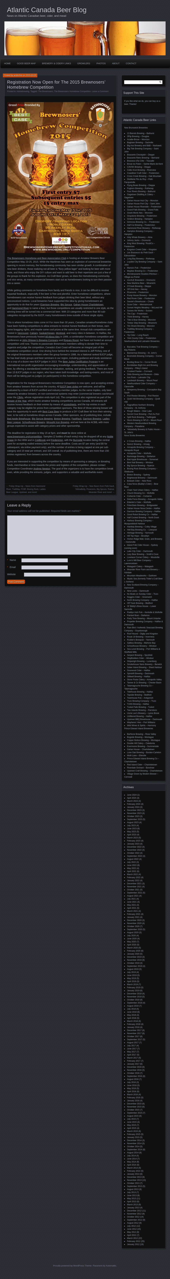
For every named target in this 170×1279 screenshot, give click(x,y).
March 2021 (132, 911)
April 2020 (131, 945)
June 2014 (132, 1159)
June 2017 (132, 1048)
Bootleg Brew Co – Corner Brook (142, 362)
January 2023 (133, 844)
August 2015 (132, 1116)
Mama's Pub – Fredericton (139, 268)
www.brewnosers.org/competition (24, 436)
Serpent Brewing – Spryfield (139, 655)
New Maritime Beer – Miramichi (141, 283)
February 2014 (133, 1171)
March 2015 (132, 1131)
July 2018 (131, 1009)
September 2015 (134, 1113)
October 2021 (133, 890)
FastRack (77, 418)
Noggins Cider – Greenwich (139, 597)
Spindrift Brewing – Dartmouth (140, 673)
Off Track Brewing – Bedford (140, 603)
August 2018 (132, 1006)
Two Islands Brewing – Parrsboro (142, 710)
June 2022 (132, 865)
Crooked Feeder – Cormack (139, 371)
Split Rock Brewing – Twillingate (141, 417)
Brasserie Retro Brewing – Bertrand (143, 158)
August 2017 (132, 1042)
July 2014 (131, 1155)
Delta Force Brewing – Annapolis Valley (145, 499)
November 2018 (134, 997)
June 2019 (132, 975)
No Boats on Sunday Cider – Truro (142, 594)
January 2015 (133, 1137)
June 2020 (132, 938)
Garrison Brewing (50, 304)
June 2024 (132, 795)
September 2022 (134, 856)
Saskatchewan (47, 333)
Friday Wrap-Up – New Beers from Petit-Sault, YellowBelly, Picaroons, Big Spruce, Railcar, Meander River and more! (94, 489)
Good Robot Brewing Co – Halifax (142, 514)
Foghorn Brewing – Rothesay (140, 188)
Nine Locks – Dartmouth (138, 591)
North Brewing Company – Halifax (142, 600)
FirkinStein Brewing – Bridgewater (142, 505)
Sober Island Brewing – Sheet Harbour (144, 667)
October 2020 (133, 926)
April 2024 (131, 798)
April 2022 (131, 871)
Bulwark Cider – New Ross (139, 481)
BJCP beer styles (69, 386)
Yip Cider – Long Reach (138, 335)
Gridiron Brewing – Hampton (140, 219)
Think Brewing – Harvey (138, 317)
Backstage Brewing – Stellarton (141, 456)
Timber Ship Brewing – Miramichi (142, 323)
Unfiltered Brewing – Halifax (139, 716)
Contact (131, 63)
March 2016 (132, 1094)
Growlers (83, 63)
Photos (101, 63)
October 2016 (133, 1073)
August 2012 (132, 1223)
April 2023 (131, 834)
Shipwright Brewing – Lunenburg (141, 661)
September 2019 (134, 966)
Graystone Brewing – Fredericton (142, 216)
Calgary (34, 333)
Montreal (60, 333)
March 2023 (132, 838)
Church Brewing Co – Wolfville (141, 493)
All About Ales (52, 336)
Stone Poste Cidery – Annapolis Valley (144, 679)
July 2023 (131, 825)
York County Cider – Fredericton (141, 338)
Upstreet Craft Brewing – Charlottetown (145, 771)
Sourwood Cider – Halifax (138, 670)
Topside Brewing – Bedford (139, 695)
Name (11, 560)
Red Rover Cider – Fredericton (141, 298)
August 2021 (132, 896)
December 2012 (134, 1211)
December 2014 (134, 1140)
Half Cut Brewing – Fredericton (141, 225)
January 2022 (133, 880)
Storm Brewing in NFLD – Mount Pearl (144, 420)
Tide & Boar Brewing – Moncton (141, 320)
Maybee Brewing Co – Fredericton (142, 271)
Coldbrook (40, 440)
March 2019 (132, 984)
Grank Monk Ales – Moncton (140, 213)
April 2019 (131, 981)
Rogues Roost (71, 340)
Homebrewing (23, 91)
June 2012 (132, 1229)
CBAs (20, 397)
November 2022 (134, 850)
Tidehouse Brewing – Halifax (140, 692)
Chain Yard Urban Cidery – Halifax (142, 490)
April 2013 (131, 1201)
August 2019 (132, 969)
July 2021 (131, 899)
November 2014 (134, 1143)
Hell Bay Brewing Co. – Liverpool (142, 530)
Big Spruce (66, 304)
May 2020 (131, 941)
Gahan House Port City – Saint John (143, 203)
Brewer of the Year (16, 400)
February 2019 (133, 987)
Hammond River (20, 308)
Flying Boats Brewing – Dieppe (141, 185)
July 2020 (131, 935)
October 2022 (133, 853)
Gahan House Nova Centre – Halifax (143, 508)
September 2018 (134, 1003)
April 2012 (131, 1235)
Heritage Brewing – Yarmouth (140, 533)
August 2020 (132, 932)
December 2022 (134, 847)
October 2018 (133, 1000)
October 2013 (133, 1183)
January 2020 (133, 954)
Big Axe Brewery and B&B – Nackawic (144, 145)
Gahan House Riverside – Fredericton (144, 207)
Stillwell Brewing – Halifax (138, 676)
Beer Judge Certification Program (80, 361)
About (116, 63)
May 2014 (131, 1162)
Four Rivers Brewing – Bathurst (141, 191)
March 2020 (132, 948)
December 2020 (134, 920)
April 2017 (131, 1055)
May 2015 (131, 1125)
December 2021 (134, 883)
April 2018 (131, 1018)
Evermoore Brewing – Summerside (143, 746)
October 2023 (133, 816)
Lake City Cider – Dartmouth (140, 551)
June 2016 (132, 1085)
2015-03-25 (31, 75)
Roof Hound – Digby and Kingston (142, 634)
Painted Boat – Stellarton (138, 615)
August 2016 (132, 1079)
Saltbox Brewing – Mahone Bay (141, 643)
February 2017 (133, 1061)
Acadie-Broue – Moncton (138, 139)
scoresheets (69, 404)
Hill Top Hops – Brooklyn (138, 536)
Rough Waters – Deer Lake (139, 411)
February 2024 (133, 804)
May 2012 (131, 1232)
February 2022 (133, 877)
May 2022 (131, 868)
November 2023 (134, 813)
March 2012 (132, 1238)
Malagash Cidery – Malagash (140, 566)
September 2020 (134, 929)
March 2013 (132, 1204)
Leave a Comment (100, 91)
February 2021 (133, 914)
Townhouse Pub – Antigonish (140, 698)
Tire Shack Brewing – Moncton (141, 326)
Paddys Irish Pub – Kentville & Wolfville (145, 612)
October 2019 (133, 963)
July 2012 (131, 1226)
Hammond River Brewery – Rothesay (144, 228)
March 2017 (132, 1058)
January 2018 (133, 1027)
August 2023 (132, 822)
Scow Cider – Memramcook (139, 304)
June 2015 (132, 1122)
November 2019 (134, 960)
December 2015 (134, 1104)
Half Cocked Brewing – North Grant (143, 517)
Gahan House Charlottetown (88, 304)
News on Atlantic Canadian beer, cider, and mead (36, 15)
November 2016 (134, 1070)
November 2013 (134, 1180)
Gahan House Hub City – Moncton (142, 200)
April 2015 (131, 1128)
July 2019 (131, 972)
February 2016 (133, 1097)
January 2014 (133, 1174)
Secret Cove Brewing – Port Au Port (143, 414)
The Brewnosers (45, 91)
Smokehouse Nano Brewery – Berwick (144, 664)
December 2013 (134, 1177)
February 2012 (133, 1241)
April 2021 (131, 908)
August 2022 (132, 859)
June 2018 (132, 1012)
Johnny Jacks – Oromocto (139, 240)
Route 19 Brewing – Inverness (140, 637)
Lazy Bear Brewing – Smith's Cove (142, 554)
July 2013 (131, 1192)
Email (11, 567)
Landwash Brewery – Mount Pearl (142, 380)
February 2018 (133, 1024)
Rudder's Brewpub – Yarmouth (141, 640)
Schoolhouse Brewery (33, 422)
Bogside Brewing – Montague (140, 737)
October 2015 (133, 1110)
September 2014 (134, 1149)
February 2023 (133, 841)
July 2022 (131, 862)
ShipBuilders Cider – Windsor (140, 658)
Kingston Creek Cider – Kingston (142, 249)
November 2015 (134, 1107)
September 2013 (134, 1186)
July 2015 (131, 1119)
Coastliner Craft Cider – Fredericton (143, 173)
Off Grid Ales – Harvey (137, 289)
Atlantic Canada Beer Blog (47, 10)
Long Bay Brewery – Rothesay (141, 258)
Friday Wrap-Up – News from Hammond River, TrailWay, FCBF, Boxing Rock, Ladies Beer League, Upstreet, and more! (26, 489)
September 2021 (134, 893)
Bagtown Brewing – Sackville (140, 142)
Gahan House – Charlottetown (140, 749)
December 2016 (134, 1067)
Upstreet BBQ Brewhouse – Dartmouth (144, 719)
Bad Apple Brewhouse (19, 418)
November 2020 (134, 923)
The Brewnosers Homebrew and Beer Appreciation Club (36, 258)
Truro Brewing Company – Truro (141, 701)
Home (7, 63)
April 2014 (131, 1165)
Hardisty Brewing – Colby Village (142, 527)
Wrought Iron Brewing (57, 422)
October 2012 (133, 1217)
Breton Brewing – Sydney (138, 475)
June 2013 (132, 1195)
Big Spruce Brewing (42, 418)
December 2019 (134, 957)
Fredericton (57, 440)
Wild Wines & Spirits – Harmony (141, 725)
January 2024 (133, 807)
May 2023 (131, 831)
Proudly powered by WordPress (68, 1265)
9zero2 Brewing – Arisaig (138, 444)
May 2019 (131, 978)
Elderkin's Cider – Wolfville (139, 502)
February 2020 (133, 951)
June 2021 (132, 902)
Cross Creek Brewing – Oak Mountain (144, 176)
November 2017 (134, 1033)
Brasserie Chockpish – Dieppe (140, 155)
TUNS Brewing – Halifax (138, 704)
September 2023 (134, 819)
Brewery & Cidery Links (56, 63)
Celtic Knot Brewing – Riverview (141, 170)
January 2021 (133, 917)
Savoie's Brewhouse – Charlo (140, 301)
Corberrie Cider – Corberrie (139, 496)
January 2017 (133, 1064)
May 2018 (131, 1015)
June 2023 (132, 828)
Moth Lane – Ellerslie (136, 755)
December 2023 (134, 810)
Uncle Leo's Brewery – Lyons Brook (143, 713)
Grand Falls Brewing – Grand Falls (142, 210)
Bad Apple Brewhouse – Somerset (142, 459)
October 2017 (133, 1036)
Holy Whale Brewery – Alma (139, 237)
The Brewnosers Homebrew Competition (72, 91)
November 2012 (134, 1214)
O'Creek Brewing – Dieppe (139, 286)
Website (11, 574)
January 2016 (133, 1100)
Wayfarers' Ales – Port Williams (141, 722)
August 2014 (132, 1152)
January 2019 (133, 990)
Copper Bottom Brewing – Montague (143, 740)
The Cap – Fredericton (137, 314)
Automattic (111, 1265)
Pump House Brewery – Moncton (142, 295)
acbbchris (18, 75)
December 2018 (134, 993)
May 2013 (131, 1198)
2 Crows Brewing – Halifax (139, 441)
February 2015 (133, 1134)
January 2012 (133, 1244)
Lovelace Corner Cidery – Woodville (143, 557)
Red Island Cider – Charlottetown (142, 764)
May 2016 (131, 1088)
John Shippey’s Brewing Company (40, 340)
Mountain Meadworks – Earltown (142, 575)
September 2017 (134, 1039)
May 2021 (131, 905)
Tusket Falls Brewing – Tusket (140, 707)
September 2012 (134, 1220)
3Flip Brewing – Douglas (138, 136)
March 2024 (132, 801)
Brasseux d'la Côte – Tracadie (140, 161)
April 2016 (131, 1091)
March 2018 (132, 1021)
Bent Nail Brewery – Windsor (140, 462)
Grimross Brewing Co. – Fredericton (143, 222)
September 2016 (134, 1076)
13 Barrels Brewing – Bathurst (140, 133)
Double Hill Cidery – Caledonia (141, 743)
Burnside (77, 440)
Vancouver (23, 333)
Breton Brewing (62, 418)
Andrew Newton (41, 468)
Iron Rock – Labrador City (138, 377)
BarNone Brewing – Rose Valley (141, 734)
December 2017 (134, 1030)
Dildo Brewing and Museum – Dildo (143, 374)
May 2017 (131, 1052)
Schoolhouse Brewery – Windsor (142, 646)
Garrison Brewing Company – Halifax (143, 511)
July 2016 (131, 1082)
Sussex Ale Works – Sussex (139, 310)
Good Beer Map (26, 63)
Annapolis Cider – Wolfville (139, 453)
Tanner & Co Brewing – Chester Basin (144, 682)
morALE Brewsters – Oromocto (141, 280)
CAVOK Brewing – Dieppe (139, 167)
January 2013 (133, 1207)
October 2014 (133, 1146)
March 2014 (132, 1168)
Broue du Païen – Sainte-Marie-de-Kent (145, 164)
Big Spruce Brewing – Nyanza (140, 465)
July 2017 (131, 1045)
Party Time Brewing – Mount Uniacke (143, 618)
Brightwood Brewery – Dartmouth (142, 478)
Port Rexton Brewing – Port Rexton (143, 396)
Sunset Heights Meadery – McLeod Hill (144, 307)
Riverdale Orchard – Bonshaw (140, 768)
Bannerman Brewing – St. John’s (142, 353)
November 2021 (134, 886)
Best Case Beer (51, 411)
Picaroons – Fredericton (138, 292)
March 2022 (132, 874)
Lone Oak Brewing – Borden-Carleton (144, 752)
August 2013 (132, 1189)
